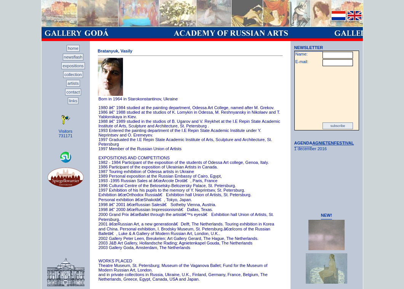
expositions (72, 66)
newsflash (73, 57)
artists (72, 83)
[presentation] (326, 94)
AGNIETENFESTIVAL (333, 143)
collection (73, 74)
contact (73, 92)
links (73, 100)
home (73, 48)
